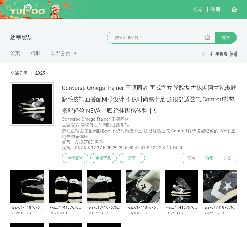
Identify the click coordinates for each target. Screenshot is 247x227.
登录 (198, 9)
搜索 (225, 37)
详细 (210, 158)
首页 (15, 53)
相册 (35, 53)
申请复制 (75, 158)
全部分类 (60, 53)
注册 (215, 9)
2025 (40, 73)
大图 (228, 158)
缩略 (192, 158)
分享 (132, 158)
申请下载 (103, 158)
